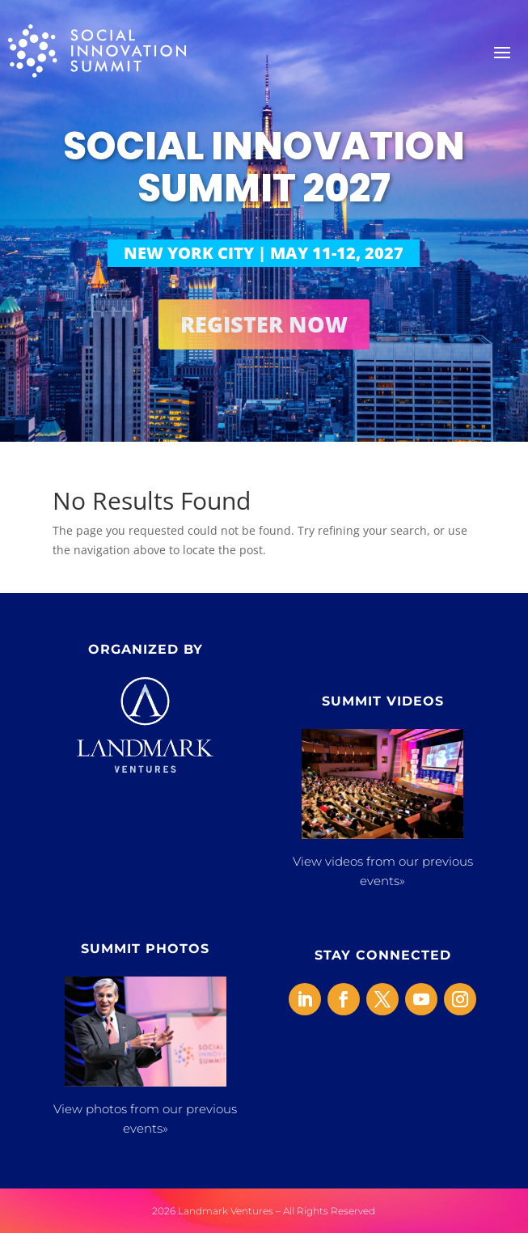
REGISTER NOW (264, 324)
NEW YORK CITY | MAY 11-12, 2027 (263, 253)
